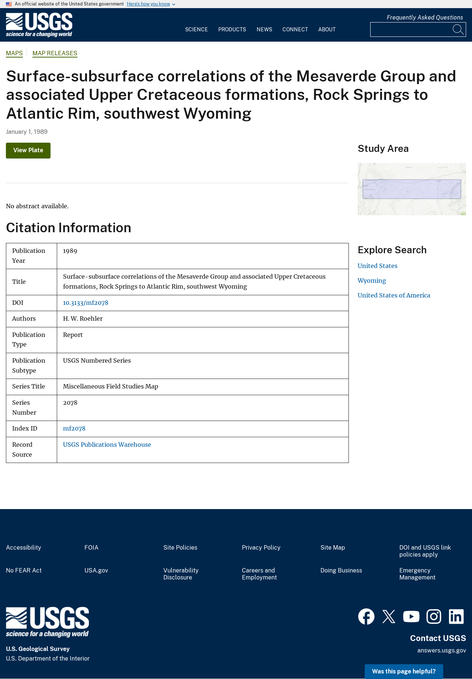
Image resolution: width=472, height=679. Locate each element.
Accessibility (23, 547)
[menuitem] (196, 25)
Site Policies (180, 547)
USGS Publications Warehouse (107, 444)
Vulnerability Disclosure (181, 574)
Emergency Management (417, 574)
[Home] (39, 35)
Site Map (332, 547)
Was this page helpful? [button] (404, 671)
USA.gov (96, 570)
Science (196, 29)
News (264, 29)
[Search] (458, 29)
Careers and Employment (259, 574)
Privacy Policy (261, 547)
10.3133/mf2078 (85, 302)
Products (232, 29)
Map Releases (54, 53)
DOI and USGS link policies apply (425, 551)
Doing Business (341, 570)
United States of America (394, 295)
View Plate (28, 150)
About (327, 29)
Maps (14, 53)
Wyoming (372, 280)
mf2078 (74, 428)
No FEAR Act (24, 570)
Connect (295, 29)
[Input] (418, 29)
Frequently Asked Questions (425, 17)
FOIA (91, 547)
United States (378, 265)
